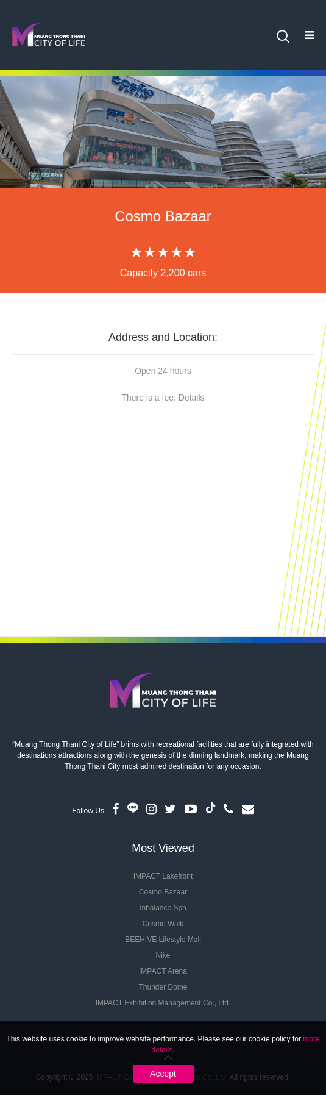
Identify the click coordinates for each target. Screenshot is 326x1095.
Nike (162, 955)
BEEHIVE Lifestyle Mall (163, 939)
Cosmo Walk (163, 923)
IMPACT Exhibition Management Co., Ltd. (163, 1003)
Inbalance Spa (163, 908)
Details (192, 397)
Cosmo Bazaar (163, 892)
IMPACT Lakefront (163, 876)
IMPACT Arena (163, 971)
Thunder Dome (162, 987)
